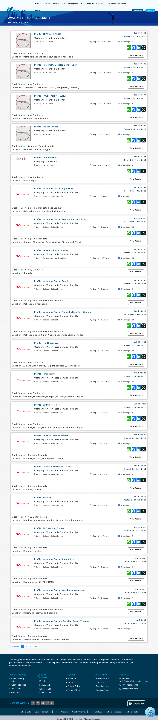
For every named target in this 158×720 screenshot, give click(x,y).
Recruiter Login (102, 686)
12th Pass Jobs (45, 689)
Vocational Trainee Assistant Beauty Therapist (66, 621)
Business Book (102, 678)
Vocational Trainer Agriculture (58, 188)
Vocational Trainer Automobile (58, 559)
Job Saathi (116, 3)
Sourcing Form (102, 690)
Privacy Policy (73, 686)
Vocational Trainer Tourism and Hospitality (65, 219)
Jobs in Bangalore (42, 712)
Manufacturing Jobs (17, 679)
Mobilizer (47, 497)
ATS (83, 3)
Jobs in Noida (132, 712)
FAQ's (69, 682)
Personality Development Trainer (60, 65)
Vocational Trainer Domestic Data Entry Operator (67, 312)
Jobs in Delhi (25, 712)
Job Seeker (39, 10)
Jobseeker (137, 11)
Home (38, 3)
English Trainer (50, 126)
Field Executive (50, 343)
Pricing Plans (73, 3)
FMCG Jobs (15, 688)
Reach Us (71, 678)
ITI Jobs (42, 681)
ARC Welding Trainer (53, 528)
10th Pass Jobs (45, 692)
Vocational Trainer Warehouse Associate (64, 590)
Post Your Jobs (59, 3)
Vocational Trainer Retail (55, 281)
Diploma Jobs (44, 685)
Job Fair (47, 3)
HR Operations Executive (55, 250)
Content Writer (50, 157)
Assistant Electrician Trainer (57, 466)
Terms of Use (73, 690)
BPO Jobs (15, 692)
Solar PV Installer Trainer (55, 435)
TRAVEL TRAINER (52, 34)
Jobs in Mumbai (61, 712)
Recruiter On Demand (96, 3)
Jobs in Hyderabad (114, 712)
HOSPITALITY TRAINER (54, 96)
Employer (38, 17)
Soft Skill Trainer (51, 405)
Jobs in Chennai (79, 712)
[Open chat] (150, 712)
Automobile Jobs (18, 685)
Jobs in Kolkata (96, 712)
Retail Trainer (49, 373)
